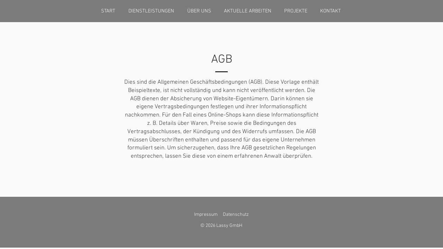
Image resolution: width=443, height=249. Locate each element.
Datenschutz (236, 215)
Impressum (206, 215)
